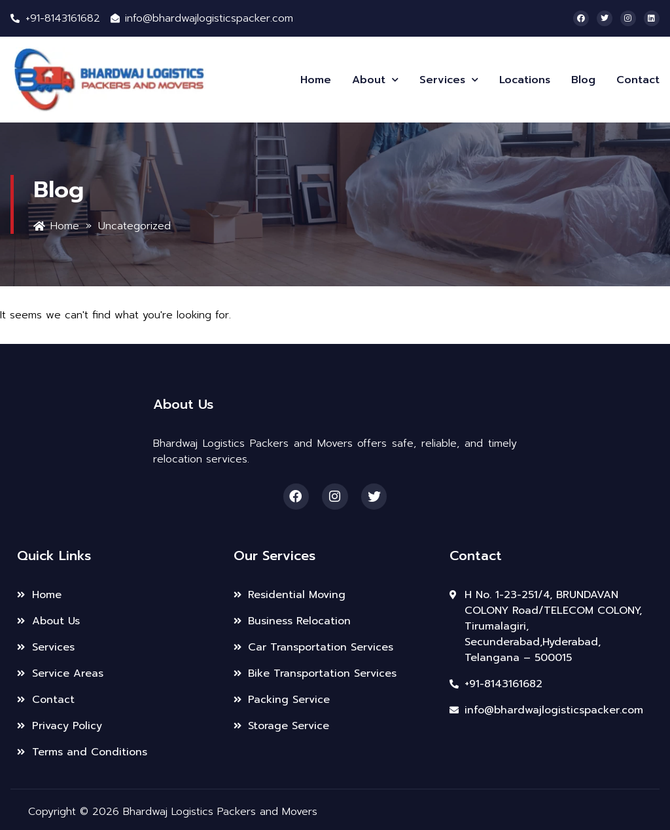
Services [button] (448, 79)
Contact (638, 80)
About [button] (375, 79)
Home (315, 80)
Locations (524, 80)
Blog (583, 80)
